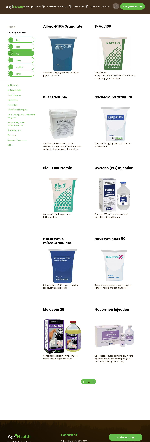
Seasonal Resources (17, 139)
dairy (14, 39)
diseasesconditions (59, 6)
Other (10, 144)
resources (81, 6)
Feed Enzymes (14, 94)
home (26, 6)
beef (14, 46)
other (14, 73)
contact (106, 6)
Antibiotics (13, 85)
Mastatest (13, 99)
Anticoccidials (14, 90)
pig (13, 53)
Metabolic (12, 104)
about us (95, 6)
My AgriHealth (132, 6)
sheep (14, 60)
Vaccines (12, 135)
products (38, 6)
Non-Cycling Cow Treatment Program (21, 116)
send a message (125, 437)
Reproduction (14, 130)
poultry (15, 66)
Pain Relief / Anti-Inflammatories (16, 124)
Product (11, 26)
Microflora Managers (18, 109)
